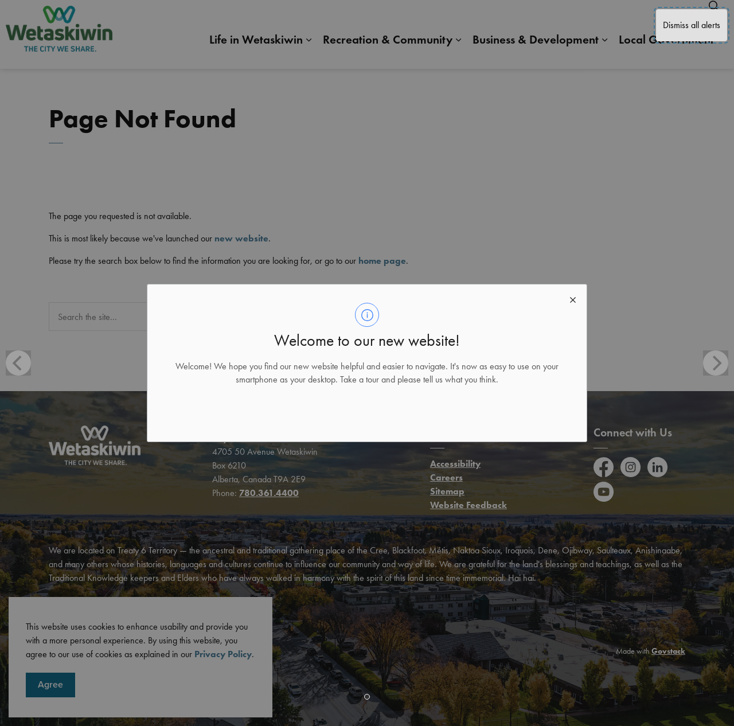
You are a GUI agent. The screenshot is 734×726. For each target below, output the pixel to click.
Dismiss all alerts (691, 24)
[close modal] (573, 298)
